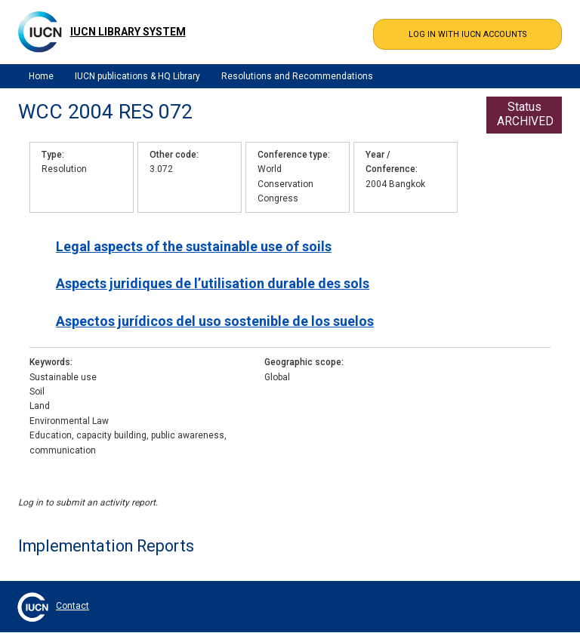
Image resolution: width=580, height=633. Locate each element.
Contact (72, 606)
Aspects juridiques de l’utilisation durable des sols (212, 283)
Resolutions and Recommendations (297, 76)
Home (41, 76)
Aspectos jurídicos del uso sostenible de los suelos (215, 321)
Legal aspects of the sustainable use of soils (194, 246)
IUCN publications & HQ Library (137, 76)
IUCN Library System (128, 32)
